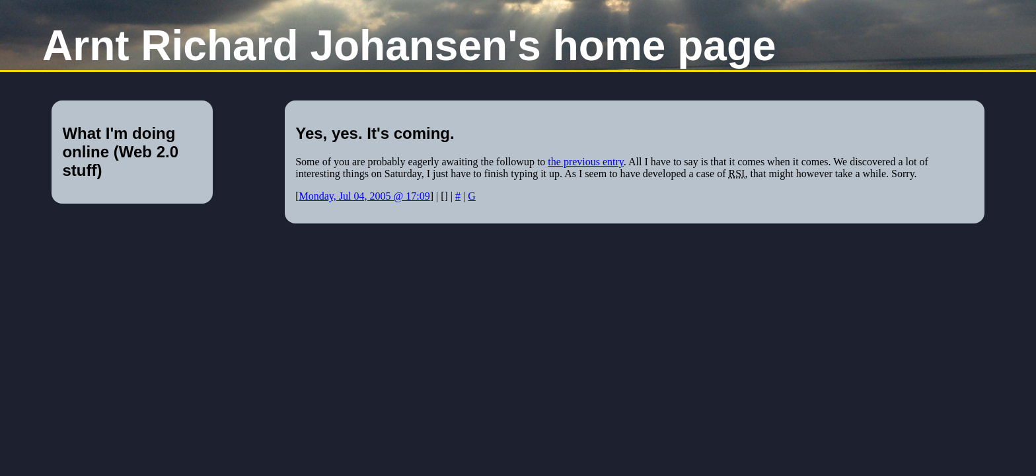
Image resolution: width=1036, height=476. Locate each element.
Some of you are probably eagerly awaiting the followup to (421, 161)
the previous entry (585, 161)
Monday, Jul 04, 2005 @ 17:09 (364, 196)
